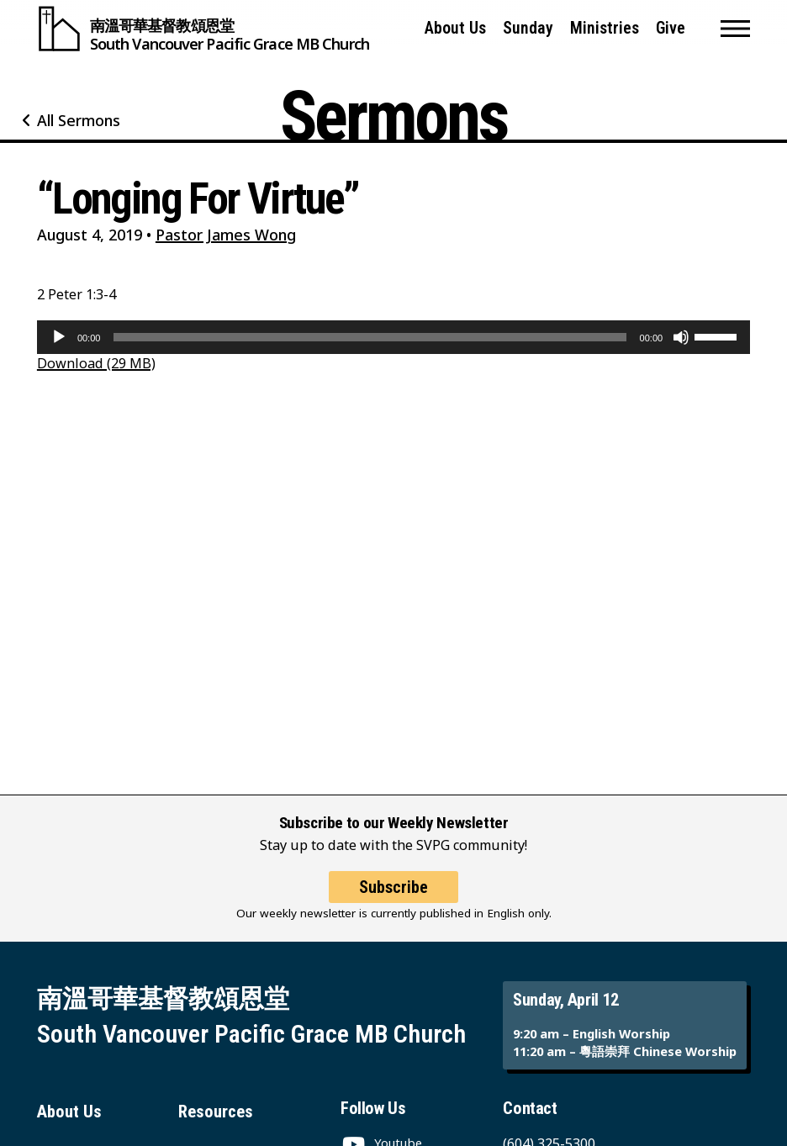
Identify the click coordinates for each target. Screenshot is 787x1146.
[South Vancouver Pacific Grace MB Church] (203, 28)
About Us (455, 28)
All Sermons (78, 120)
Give (670, 28)
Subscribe (393, 887)
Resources (215, 1111)
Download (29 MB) (96, 363)
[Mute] (681, 337)
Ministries (604, 28)
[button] (735, 28)
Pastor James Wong (226, 234)
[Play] (58, 337)
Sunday (528, 28)
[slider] (370, 337)
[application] (393, 337)
